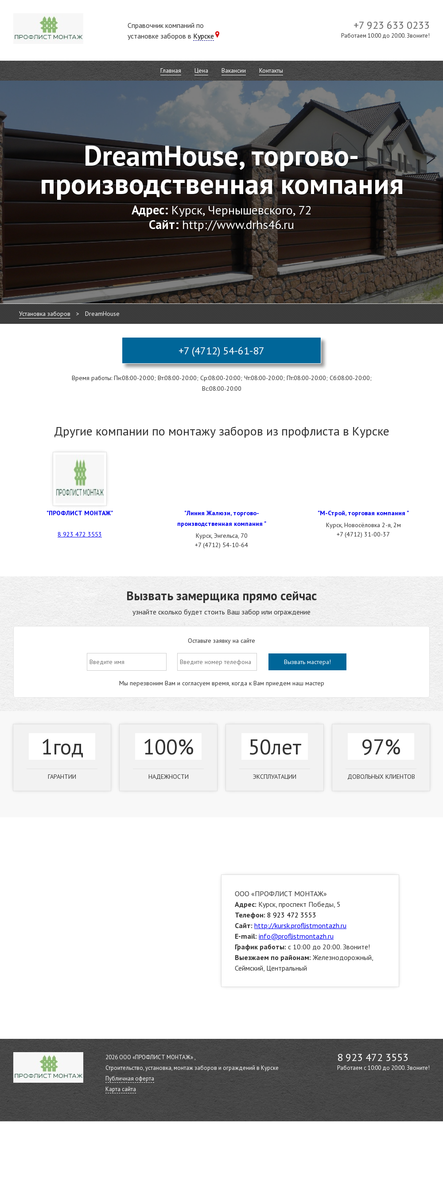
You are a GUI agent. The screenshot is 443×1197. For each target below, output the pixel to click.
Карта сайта (120, 1089)
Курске (203, 35)
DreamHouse (102, 314)
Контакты (271, 70)
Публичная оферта (129, 1078)
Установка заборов (44, 314)
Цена (201, 70)
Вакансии (234, 70)
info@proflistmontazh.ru (296, 936)
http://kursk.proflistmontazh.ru (300, 925)
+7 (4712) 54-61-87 (221, 351)
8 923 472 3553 (80, 534)
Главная (170, 70)
